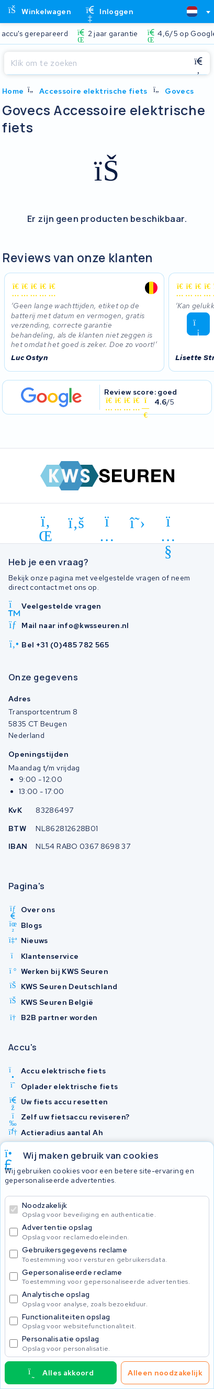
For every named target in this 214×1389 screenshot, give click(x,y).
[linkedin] (45, 523)
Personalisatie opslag (113, 1343)
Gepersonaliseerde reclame (113, 1277)
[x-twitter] (137, 523)
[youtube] (168, 523)
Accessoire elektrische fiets (93, 91)
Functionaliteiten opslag (113, 1321)
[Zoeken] (95, 63)
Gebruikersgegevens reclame (113, 1254)
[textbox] (192, 11)
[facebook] (76, 523)
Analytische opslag (113, 1299)
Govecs (179, 91)
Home (13, 91)
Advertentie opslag (113, 1232)
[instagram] (107, 523)
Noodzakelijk (113, 1210)
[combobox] (194, 11)
